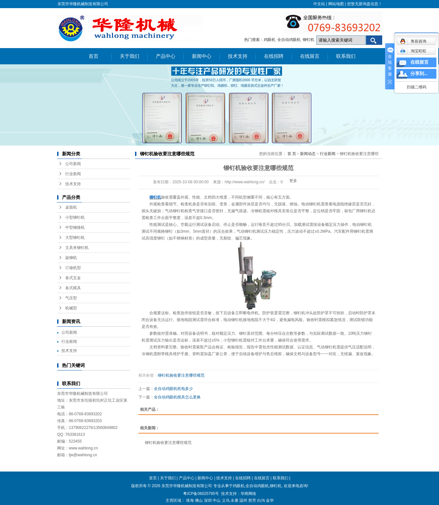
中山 (216, 500)
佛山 (199, 500)
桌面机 (71, 207)
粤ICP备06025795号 (201, 493)
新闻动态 (308, 153)
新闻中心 (201, 56)
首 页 (291, 153)
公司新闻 (73, 164)
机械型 (71, 308)
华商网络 (248, 493)
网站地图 (336, 4)
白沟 (261, 500)
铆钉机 (308, 39)
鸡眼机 (269, 39)
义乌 (226, 500)
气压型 (71, 298)
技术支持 (237, 56)
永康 (234, 500)
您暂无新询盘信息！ (364, 4)
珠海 (190, 500)
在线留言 (310, 56)
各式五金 (73, 278)
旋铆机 (71, 257)
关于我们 (129, 56)
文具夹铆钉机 (77, 247)
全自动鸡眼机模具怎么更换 (177, 397)
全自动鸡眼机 (289, 39)
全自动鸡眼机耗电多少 (173, 388)
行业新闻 (73, 174)
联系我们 (346, 56)
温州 (243, 500)
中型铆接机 (75, 227)
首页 (93, 56)
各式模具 (73, 288)
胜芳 (252, 500)
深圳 (208, 500)
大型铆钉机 (75, 237)
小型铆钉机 (75, 217)
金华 (270, 500)
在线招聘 (273, 56)
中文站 (319, 4)
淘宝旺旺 (413, 51)
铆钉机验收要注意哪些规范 (181, 375)
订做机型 (73, 267)
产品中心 (165, 56)
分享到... (419, 73)
